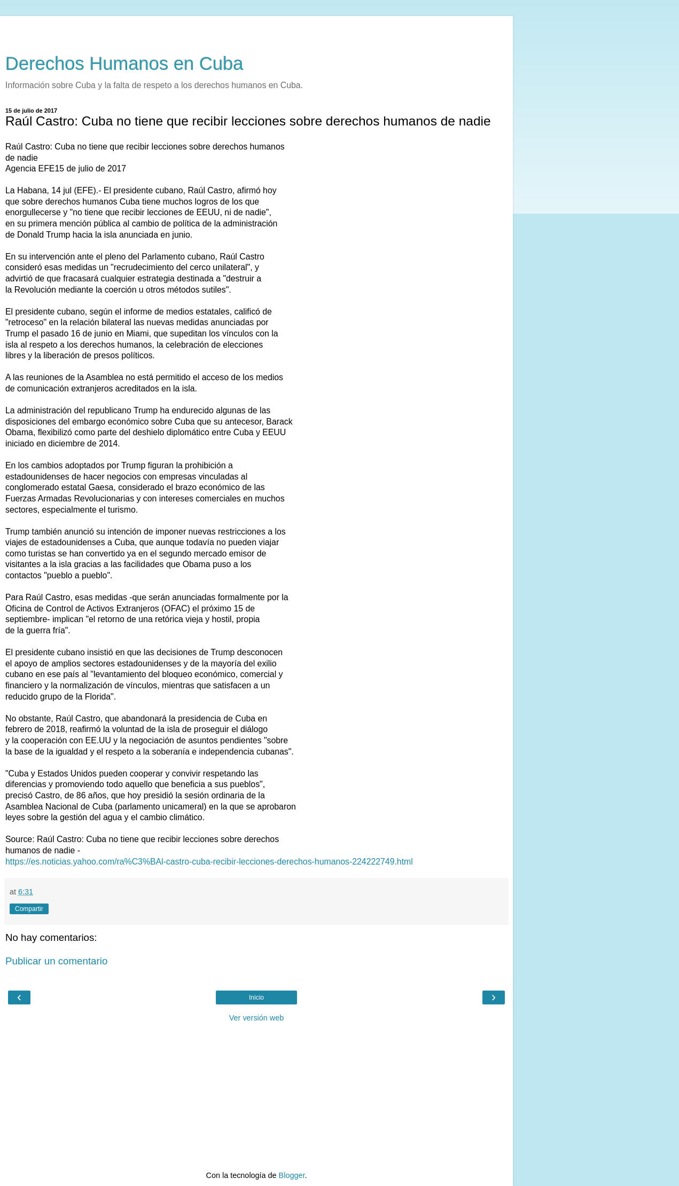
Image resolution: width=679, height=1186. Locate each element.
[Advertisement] (256, 29)
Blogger (292, 1175)
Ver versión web (256, 1018)
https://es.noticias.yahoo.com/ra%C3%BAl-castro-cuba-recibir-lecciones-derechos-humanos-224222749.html (209, 861)
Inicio (256, 997)
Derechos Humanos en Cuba (124, 63)
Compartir (29, 909)
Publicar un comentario (56, 961)
